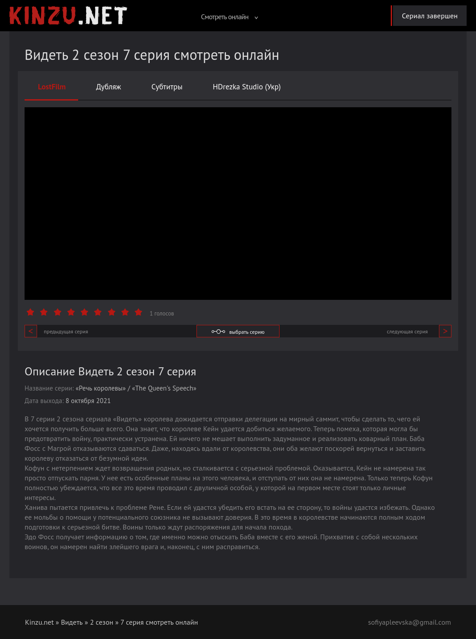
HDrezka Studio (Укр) (247, 87)
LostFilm (52, 87)
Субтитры (167, 87)
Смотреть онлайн (229, 16)
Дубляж (108, 87)
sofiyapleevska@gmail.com (409, 622)
